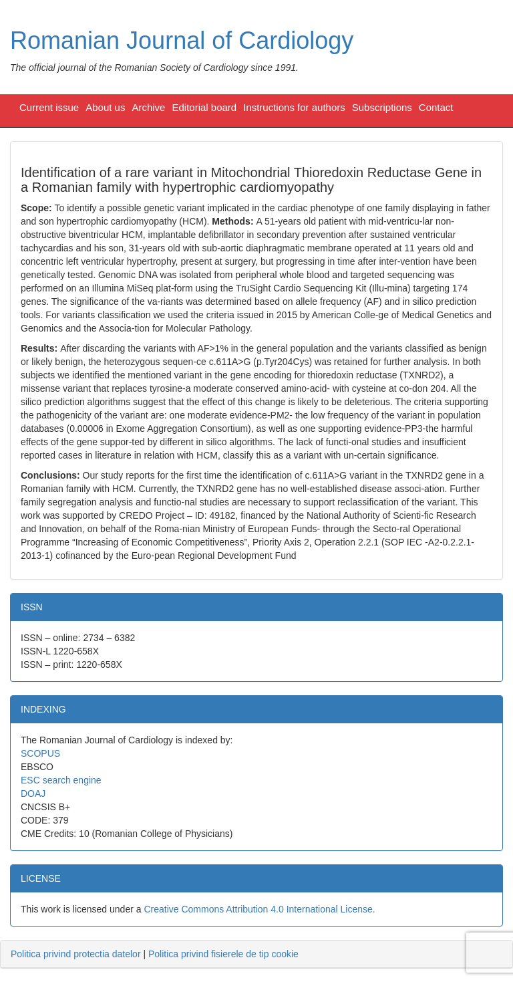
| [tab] (155, 954)
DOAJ (33, 793)
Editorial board (204, 107)
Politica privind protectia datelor (76, 954)
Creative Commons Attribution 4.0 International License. (259, 909)
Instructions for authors (294, 107)
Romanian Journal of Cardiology (181, 40)
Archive (148, 107)
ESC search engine (61, 780)
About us (105, 107)
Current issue (49, 107)
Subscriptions (382, 107)
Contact (436, 107)
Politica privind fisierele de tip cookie (223, 954)
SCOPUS (40, 753)
